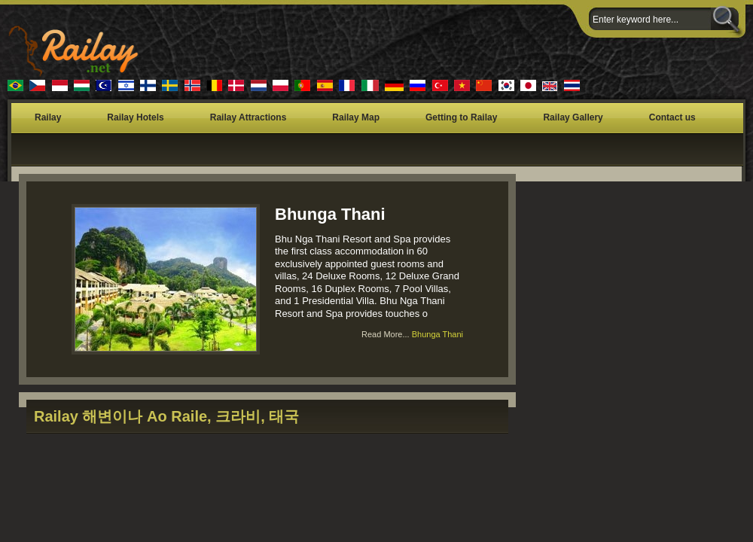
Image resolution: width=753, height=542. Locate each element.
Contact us (672, 117)
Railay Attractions (248, 117)
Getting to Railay (461, 117)
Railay (48, 117)
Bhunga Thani (330, 214)
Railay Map (356, 117)
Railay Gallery (572, 117)
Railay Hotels (135, 117)
